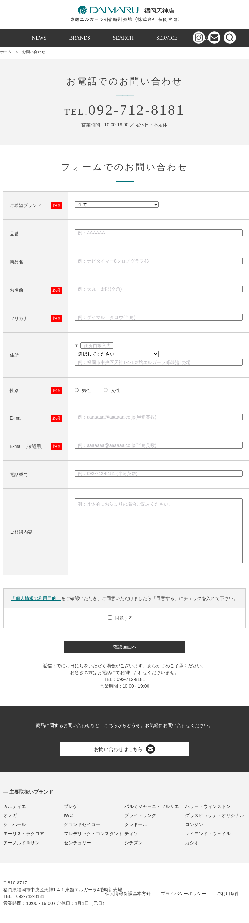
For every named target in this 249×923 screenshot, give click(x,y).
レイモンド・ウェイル (208, 833)
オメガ (10, 815)
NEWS (39, 38)
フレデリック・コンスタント (93, 833)
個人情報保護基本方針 (127, 893)
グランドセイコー (82, 824)
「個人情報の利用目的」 (36, 598)
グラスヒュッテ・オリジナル (214, 815)
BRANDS (79, 38)
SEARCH (123, 38)
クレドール (135, 824)
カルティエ (14, 806)
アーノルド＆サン (21, 842)
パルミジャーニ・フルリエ (151, 806)
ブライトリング (140, 815)
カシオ (192, 842)
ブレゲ (70, 806)
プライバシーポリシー (183, 893)
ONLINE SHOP (125, 56)
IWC (68, 815)
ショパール (14, 824)
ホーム (6, 52)
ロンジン (194, 824)
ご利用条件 (228, 893)
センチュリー (77, 842)
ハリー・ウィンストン (208, 806)
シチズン (133, 842)
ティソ (131, 833)
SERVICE (167, 38)
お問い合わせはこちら (124, 749)
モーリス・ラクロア (23, 833)
